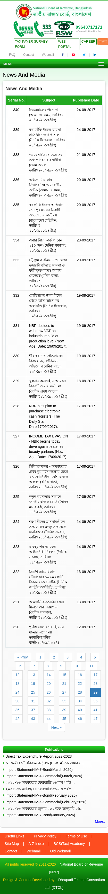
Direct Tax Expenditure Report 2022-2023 (38, 756)
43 (33, 719)
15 (64, 675)
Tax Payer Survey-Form (31, 44)
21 (64, 683)
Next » (56, 727)
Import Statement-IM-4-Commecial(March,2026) (43, 776)
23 (96, 683)
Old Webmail (60, 851)
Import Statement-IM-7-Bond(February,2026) (41, 795)
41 (96, 710)
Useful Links (14, 836)
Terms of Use (76, 836)
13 (33, 675)
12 (17, 675)
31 (33, 701)
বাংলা (103, 41)
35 (96, 701)
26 (49, 692)
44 (49, 719)
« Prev (22, 657)
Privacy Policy (45, 836)
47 (96, 719)
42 (17, 719)
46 (80, 719)
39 (64, 710)
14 (49, 675)
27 (64, 692)
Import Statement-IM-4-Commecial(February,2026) (45, 802)
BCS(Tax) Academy (69, 844)
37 (33, 710)
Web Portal (64, 44)
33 (64, 701)
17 (96, 675)
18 (17, 683)
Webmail (48, 55)
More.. (100, 821)
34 (80, 701)
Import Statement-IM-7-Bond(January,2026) (40, 815)
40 (80, 710)
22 (80, 683)
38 (49, 710)
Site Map (12, 844)
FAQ (12, 55)
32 (49, 701)
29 (96, 692)
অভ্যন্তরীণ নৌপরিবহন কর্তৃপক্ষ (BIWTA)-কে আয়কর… (44, 763)
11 (91, 666)
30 (17, 701)
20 (49, 683)
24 (17, 692)
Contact (28, 55)
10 (76, 666)
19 (33, 683)
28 (80, 692)
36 (17, 710)
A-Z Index (36, 844)
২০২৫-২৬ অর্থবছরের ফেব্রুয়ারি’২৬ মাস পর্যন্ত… (40, 782)
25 (33, 692)
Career (88, 41)
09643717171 (89, 27)
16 (80, 675)
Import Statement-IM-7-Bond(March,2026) (39, 769)
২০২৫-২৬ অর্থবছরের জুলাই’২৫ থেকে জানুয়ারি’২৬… (44, 808)
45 (64, 719)
